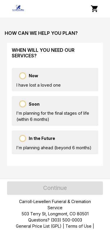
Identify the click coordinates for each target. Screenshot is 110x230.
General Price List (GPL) (39, 226)
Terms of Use (78, 226)
